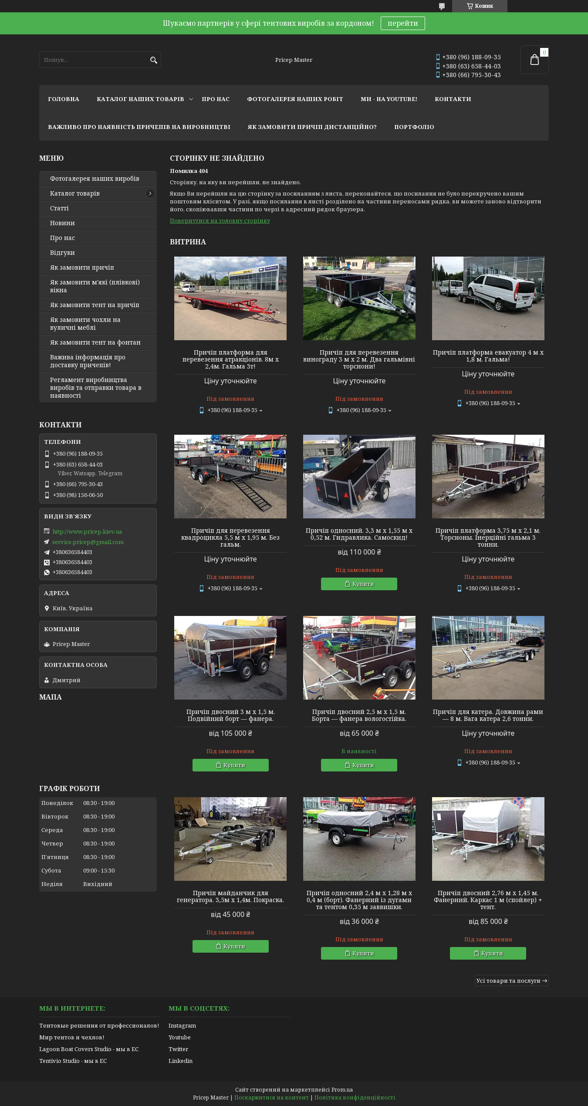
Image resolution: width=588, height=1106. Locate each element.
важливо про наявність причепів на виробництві (139, 127)
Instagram (182, 1025)
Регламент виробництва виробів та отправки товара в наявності (96, 387)
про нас (216, 99)
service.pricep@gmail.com (88, 541)
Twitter (178, 1049)
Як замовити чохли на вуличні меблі (85, 323)
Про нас (62, 238)
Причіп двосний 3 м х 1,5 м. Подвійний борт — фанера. (230, 715)
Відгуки (62, 253)
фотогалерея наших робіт (295, 99)
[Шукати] (153, 60)
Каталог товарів (75, 193)
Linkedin (181, 1061)
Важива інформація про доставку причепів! (87, 361)
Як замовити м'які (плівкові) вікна (95, 286)
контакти (453, 99)
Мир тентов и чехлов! (71, 1037)
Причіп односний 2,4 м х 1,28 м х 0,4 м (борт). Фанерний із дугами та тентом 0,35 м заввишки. (359, 900)
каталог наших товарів (140, 99)
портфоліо (414, 127)
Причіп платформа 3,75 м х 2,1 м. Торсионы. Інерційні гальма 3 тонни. (488, 537)
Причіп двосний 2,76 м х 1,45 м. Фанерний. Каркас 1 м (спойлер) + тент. (488, 900)
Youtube (180, 1037)
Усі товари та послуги (508, 980)
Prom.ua (342, 1089)
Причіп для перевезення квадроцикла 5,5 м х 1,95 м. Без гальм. (230, 537)
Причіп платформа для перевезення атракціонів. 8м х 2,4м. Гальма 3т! (230, 359)
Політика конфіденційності (354, 1097)
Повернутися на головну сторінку (220, 220)
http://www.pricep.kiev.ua (87, 531)
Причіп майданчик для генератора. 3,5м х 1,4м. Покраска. (230, 896)
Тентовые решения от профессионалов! (99, 1025)
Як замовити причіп (82, 267)
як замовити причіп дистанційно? (312, 127)
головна (63, 99)
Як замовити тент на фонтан (95, 342)
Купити (363, 584)
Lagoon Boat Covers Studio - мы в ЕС (89, 1049)
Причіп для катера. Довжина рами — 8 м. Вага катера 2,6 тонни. (488, 715)
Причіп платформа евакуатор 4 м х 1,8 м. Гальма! (488, 356)
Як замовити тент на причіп (94, 305)
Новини (62, 223)
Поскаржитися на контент (271, 1097)
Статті (59, 208)
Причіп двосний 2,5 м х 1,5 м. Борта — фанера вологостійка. (359, 715)
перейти (403, 23)
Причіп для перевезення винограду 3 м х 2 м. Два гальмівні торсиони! (359, 359)
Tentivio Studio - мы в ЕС (73, 1061)
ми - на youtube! (389, 99)
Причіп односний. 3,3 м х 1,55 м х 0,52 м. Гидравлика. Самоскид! (359, 534)
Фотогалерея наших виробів (94, 179)
